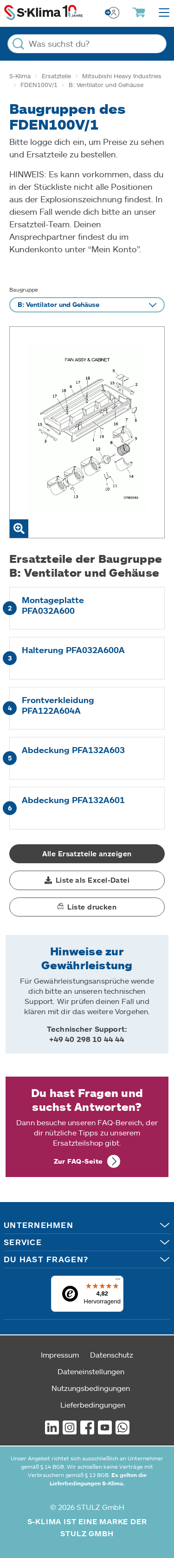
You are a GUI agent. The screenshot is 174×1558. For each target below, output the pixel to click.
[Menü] (117, 1281)
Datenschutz (111, 1354)
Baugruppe (23, 289)
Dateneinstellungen (91, 1371)
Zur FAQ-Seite (78, 1161)
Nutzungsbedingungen (91, 1388)
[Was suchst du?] (87, 43)
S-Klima (20, 76)
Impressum (60, 1354)
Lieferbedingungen (92, 1404)
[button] (87, 880)
